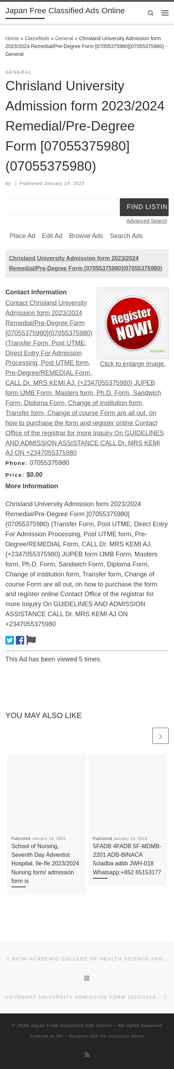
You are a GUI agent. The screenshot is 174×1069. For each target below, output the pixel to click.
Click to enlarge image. (132, 363)
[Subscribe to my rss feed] (87, 1054)
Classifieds (37, 38)
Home (12, 38)
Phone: (16, 463)
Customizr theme (126, 1036)
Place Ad (22, 235)
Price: (15, 475)
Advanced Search (146, 221)
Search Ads (126, 235)
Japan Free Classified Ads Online (71, 1025)
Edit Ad (52, 235)
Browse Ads (86, 235)
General (64, 38)
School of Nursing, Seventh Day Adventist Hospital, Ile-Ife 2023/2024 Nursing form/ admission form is (45, 863)
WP (60, 1036)
